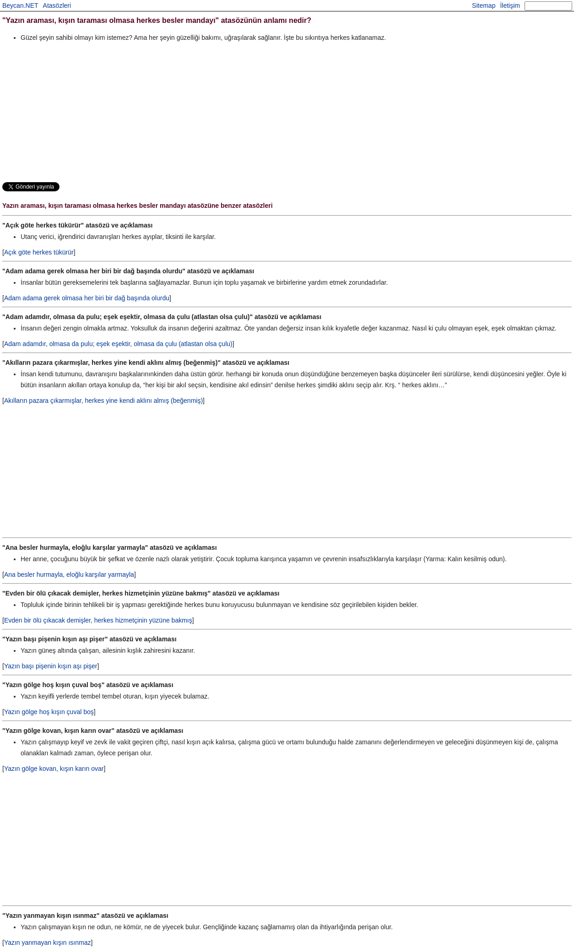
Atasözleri (57, 5)
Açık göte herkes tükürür (39, 252)
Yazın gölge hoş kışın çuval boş (49, 711)
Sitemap (483, 5)
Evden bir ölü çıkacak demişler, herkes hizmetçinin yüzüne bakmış (98, 620)
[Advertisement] (277, 112)
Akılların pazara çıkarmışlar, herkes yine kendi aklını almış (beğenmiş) (103, 400)
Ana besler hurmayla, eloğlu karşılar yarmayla (69, 574)
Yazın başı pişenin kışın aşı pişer (50, 666)
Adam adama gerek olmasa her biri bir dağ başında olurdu (86, 298)
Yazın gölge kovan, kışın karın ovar (54, 768)
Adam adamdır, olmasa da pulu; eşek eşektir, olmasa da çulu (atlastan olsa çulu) (118, 343)
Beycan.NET (20, 5)
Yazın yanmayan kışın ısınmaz (47, 942)
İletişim (510, 5)
